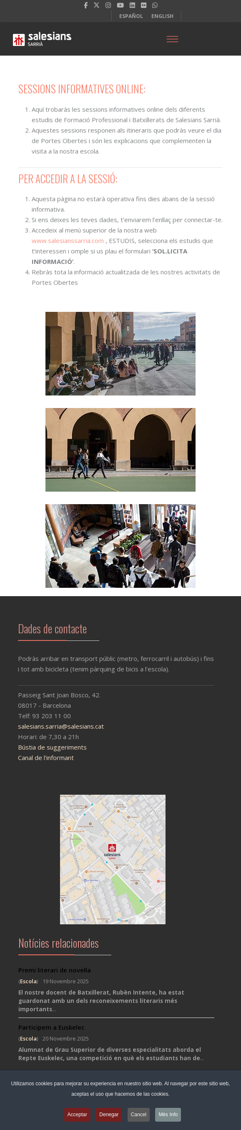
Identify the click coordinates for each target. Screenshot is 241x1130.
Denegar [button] (108, 1117)
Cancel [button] (138, 1117)
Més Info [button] (168, 1117)
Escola (28, 981)
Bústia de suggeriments (46, 747)
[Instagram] (108, 5)
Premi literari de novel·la (54, 970)
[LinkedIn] (132, 5)
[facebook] (86, 5)
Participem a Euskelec (51, 1027)
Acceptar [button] (77, 1117)
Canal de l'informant (40, 757)
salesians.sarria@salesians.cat (55, 726)
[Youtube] (120, 5)
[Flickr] (143, 5)
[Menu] (172, 39)
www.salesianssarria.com (68, 243)
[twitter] (96, 5)
